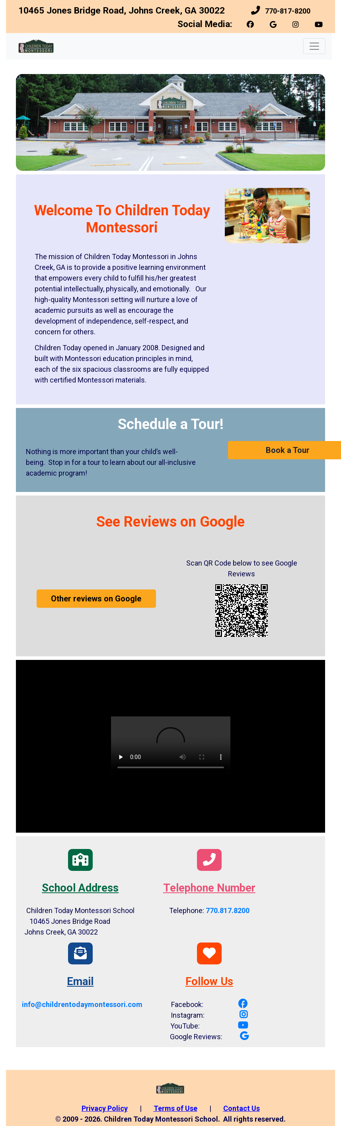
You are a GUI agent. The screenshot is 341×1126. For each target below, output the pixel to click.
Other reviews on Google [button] (96, 598)
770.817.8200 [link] (227, 910)
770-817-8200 (287, 11)
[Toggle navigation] (314, 46)
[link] (251, 24)
